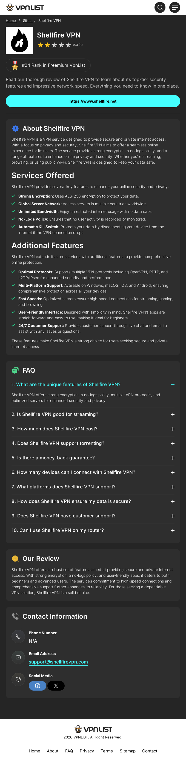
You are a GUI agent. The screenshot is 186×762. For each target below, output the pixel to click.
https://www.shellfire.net (93, 101)
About (52, 751)
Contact (149, 751)
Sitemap (128, 751)
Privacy (87, 751)
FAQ (69, 751)
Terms (107, 751)
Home (34, 751)
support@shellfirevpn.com (58, 662)
